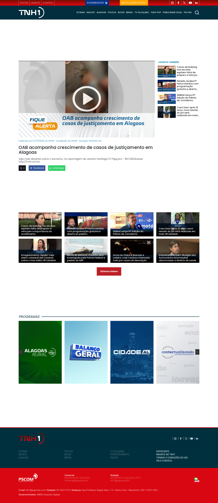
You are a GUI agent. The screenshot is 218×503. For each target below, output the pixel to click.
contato (48, 2)
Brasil (129, 12)
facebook (37, 168)
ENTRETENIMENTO (119, 454)
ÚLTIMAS (23, 451)
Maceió (91, 12)
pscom (24, 2)
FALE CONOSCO (164, 460)
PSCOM (114, 457)
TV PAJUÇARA (117, 451)
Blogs (121, 12)
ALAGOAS (23, 457)
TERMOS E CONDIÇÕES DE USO (172, 457)
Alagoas (101, 12)
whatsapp (56, 168)
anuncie (35, 2)
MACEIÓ (23, 454)
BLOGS (68, 454)
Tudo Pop (156, 12)
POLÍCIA (69, 451)
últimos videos (109, 271)
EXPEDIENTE (162, 451)
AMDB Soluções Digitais (48, 494)
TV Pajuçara (142, 12)
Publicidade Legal (172, 12)
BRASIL (68, 457)
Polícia (112, 12)
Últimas (80, 12)
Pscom (187, 12)
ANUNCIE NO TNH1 (165, 454)
